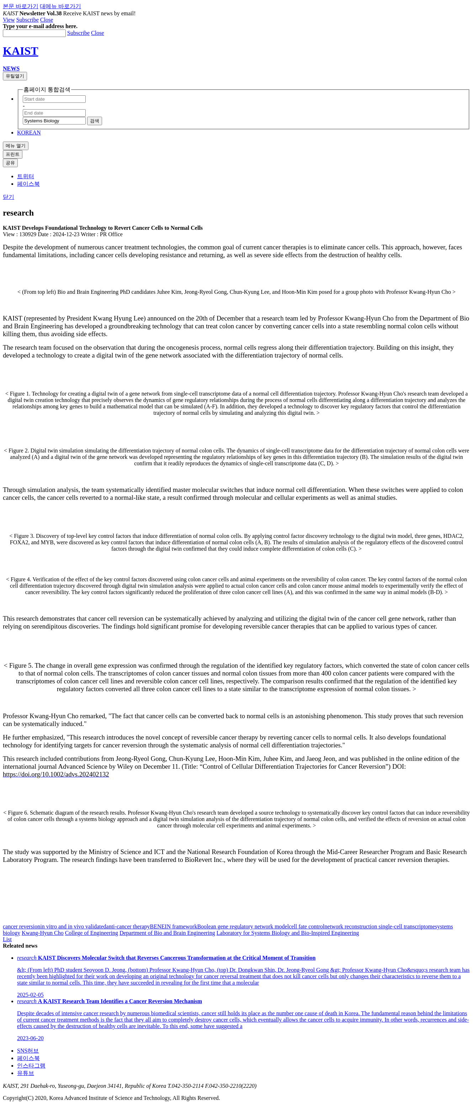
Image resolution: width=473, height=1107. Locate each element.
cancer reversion (21, 926)
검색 (94, 120)
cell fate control (306, 926)
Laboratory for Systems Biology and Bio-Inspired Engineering (288, 933)
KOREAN (29, 132)
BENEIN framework (173, 926)
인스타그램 (31, 1066)
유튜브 (25, 1073)
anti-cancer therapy (128, 926)
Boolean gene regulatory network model (243, 926)
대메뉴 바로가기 (60, 6)
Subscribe (27, 20)
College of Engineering (91, 933)
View (9, 20)
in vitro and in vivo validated (73, 926)
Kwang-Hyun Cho (43, 933)
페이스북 (28, 184)
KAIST (20, 50)
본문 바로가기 (20, 6)
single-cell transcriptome (406, 926)
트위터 (25, 176)
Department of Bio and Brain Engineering (167, 933)
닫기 (8, 197)
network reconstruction (351, 926)
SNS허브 (28, 1051)
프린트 (13, 154)
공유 (10, 162)
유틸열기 (15, 76)
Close (46, 20)
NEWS (11, 68)
